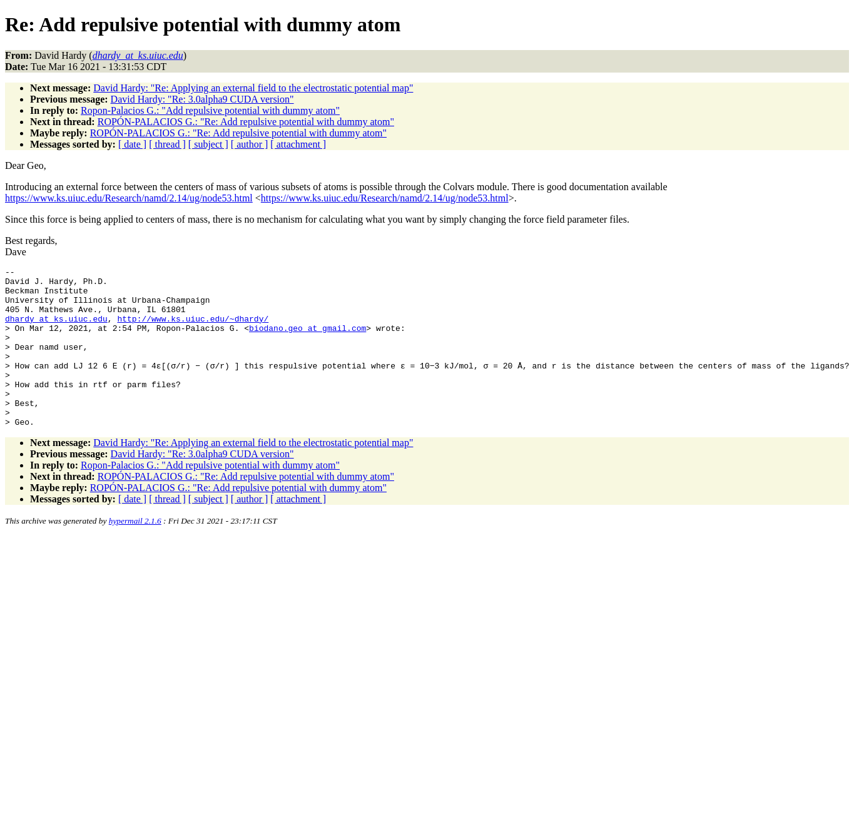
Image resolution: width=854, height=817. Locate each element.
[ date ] (132, 144)
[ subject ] (208, 144)
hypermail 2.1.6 (135, 552)
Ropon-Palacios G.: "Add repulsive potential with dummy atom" (210, 110)
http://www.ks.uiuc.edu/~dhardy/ (192, 329)
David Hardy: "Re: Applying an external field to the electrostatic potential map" (253, 88)
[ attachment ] (298, 144)
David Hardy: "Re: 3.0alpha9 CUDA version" (202, 99)
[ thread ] (167, 144)
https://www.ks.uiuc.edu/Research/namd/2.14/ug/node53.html (129, 198)
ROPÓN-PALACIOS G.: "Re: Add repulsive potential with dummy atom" (246, 121)
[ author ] (249, 144)
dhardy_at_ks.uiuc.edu (56, 329)
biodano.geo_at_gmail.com (307, 341)
